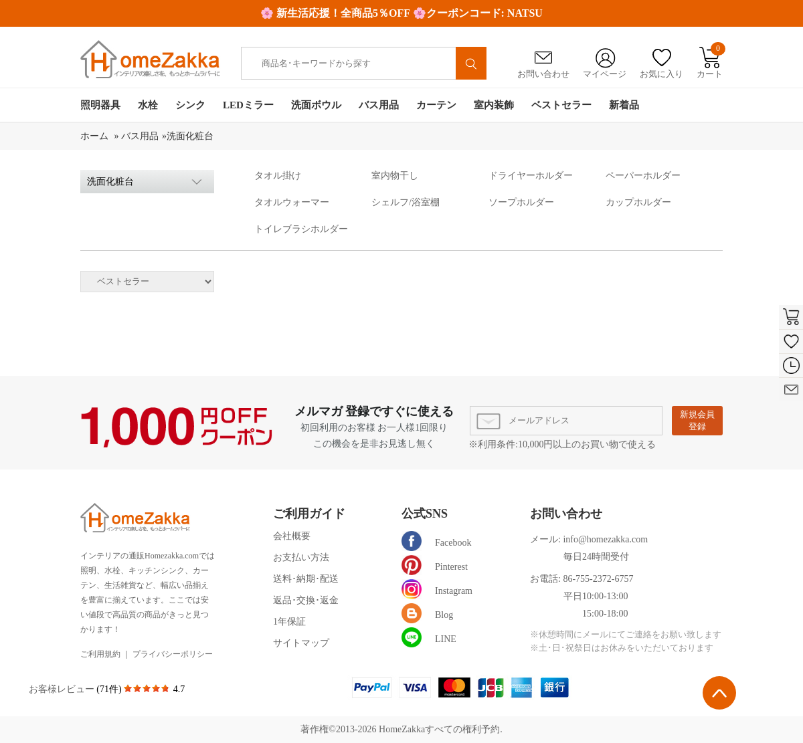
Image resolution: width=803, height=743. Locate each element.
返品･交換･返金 (306, 600)
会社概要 (291, 536)
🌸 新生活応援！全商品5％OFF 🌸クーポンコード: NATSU (401, 13)
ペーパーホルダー (643, 176)
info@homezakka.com (605, 539)
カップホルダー (638, 202)
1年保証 (289, 622)
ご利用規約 (100, 654)
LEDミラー (248, 105)
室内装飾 (494, 105)
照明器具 (100, 105)
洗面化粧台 (190, 136)
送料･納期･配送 (306, 579)
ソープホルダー (521, 202)
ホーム (95, 136)
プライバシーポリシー (172, 654)
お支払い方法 (301, 557)
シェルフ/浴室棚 (405, 202)
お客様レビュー (63, 689)
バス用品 (379, 105)
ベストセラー (561, 105)
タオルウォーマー (291, 202)
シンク (190, 105)
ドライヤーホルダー (530, 176)
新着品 (624, 105)
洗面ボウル (316, 105)
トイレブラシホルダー (301, 229)
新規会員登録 (697, 420)
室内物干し (394, 176)
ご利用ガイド (309, 513)
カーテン (436, 105)
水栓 (148, 105)
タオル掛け (277, 176)
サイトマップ (301, 643)
